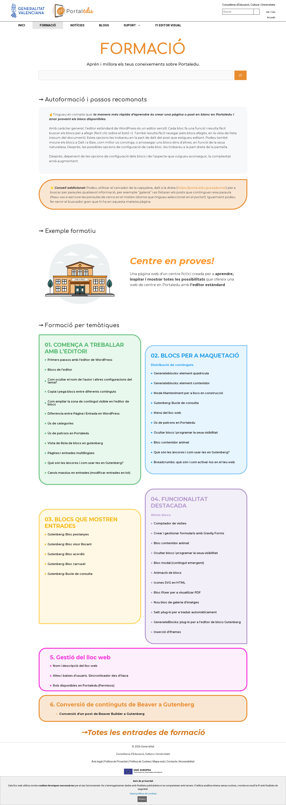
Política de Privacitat (116, 761)
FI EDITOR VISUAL (168, 25)
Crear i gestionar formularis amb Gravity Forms (189, 533)
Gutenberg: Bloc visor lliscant (70, 544)
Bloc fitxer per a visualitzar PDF (177, 592)
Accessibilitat (186, 761)
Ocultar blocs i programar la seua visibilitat (186, 432)
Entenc (142, 799)
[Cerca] (240, 75)
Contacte (172, 761)
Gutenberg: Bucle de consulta (176, 403)
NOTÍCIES (77, 25)
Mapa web (159, 761)
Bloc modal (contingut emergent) (179, 563)
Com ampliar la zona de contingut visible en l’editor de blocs (88, 403)
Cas (273, 12)
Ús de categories (61, 423)
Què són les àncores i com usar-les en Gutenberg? (85, 463)
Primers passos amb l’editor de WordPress (80, 360)
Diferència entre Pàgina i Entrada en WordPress (84, 413)
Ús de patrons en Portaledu (68, 433)
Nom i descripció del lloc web (75, 666)
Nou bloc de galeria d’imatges (176, 602)
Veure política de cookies (143, 793)
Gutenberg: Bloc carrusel (66, 564)
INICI (21, 25)
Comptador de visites (170, 523)
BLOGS (104, 25)
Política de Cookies (140, 761)
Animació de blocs (167, 573)
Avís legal (97, 761)
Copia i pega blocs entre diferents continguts (82, 391)
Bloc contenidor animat (171, 442)
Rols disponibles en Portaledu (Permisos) (83, 685)
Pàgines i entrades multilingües (71, 453)
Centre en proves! (172, 261)
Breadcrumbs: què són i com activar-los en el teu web (194, 462)
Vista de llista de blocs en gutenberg (75, 443)
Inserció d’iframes (167, 632)
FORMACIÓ (48, 25)
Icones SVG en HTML (169, 582)
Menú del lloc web (167, 413)
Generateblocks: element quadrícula (181, 373)
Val (267, 12)
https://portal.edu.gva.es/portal (201, 188)
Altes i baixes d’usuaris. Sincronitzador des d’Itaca (90, 675)
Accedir (271, 17)
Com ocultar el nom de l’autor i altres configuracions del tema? (90, 381)
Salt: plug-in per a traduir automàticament (185, 612)
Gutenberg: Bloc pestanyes (68, 534)
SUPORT (136, 25)
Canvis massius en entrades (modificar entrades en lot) (89, 473)
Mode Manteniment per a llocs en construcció (188, 393)
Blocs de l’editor (60, 369)
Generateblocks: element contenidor (182, 383)
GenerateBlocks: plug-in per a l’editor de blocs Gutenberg (197, 622)
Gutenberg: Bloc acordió (66, 554)
